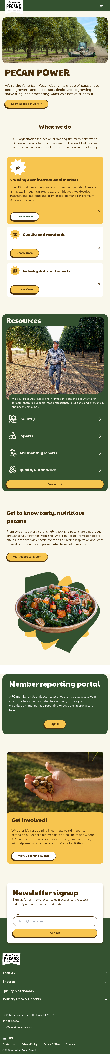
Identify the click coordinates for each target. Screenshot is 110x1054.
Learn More (25, 289)
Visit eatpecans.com (27, 557)
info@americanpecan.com (17, 1027)
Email (16, 914)
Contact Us (8, 1044)
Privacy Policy (29, 1044)
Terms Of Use (51, 1044)
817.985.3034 (10, 1021)
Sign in (55, 724)
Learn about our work (25, 104)
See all (53, 484)
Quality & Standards (18, 991)
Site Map (71, 1044)
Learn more (25, 216)
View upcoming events (34, 856)
